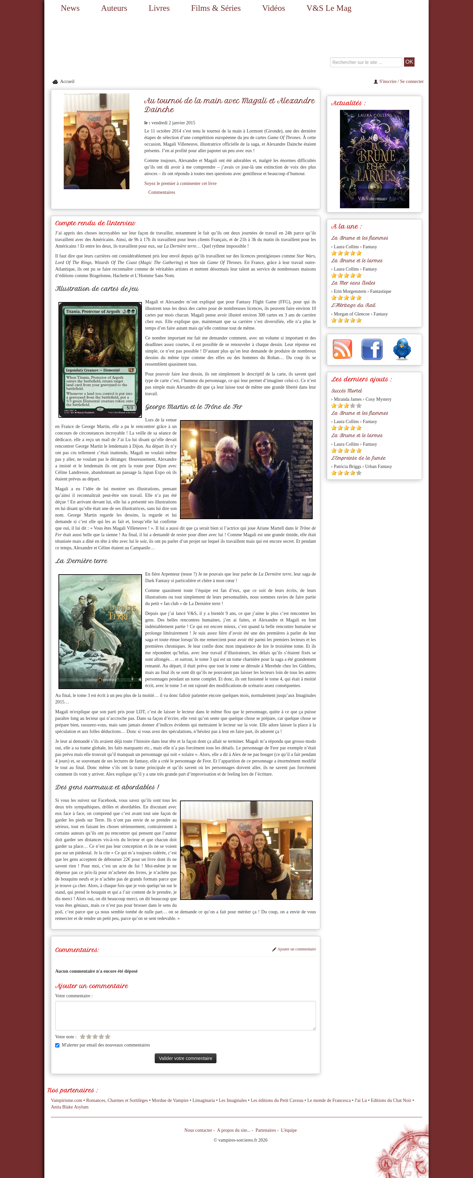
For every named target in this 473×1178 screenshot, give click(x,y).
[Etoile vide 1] (82, 1036)
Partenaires (266, 1130)
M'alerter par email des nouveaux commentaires (102, 1045)
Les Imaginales (233, 1100)
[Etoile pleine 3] (346, 253)
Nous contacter (198, 1130)
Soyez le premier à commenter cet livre (180, 183)
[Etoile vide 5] (107, 1036)
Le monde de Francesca (329, 1100)
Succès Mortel (346, 391)
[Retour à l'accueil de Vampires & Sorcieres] (105, 46)
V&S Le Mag (328, 8)
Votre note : (66, 1036)
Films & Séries (216, 8)
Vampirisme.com (66, 1100)
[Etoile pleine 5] (359, 253)
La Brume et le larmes (357, 260)
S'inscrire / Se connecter (398, 81)
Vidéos (273, 8)
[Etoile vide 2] (89, 1036)
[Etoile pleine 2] (340, 253)
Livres (158, 8)
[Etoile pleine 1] (334, 253)
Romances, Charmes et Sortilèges (117, 1100)
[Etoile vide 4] (101, 1036)
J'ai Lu (361, 1100)
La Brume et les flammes (359, 238)
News (70, 8)
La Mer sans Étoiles (353, 283)
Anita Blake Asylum (69, 1107)
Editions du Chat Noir (391, 1100)
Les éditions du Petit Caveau (277, 1100)
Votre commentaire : (74, 995)
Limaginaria (203, 1100)
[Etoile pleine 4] (352, 253)
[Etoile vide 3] (95, 1036)
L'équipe (289, 1130)
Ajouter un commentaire (294, 949)
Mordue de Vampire (170, 1100)
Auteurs (114, 8)
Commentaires (161, 192)
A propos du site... (234, 1130)
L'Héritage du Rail (353, 305)
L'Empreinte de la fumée (358, 458)
